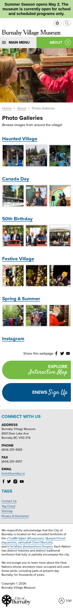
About (21, 108)
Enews (49, 392)
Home (6, 108)
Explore (34, 370)
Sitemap (7, 511)
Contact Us (9, 501)
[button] (67, 23)
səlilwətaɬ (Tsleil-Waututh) (35, 542)
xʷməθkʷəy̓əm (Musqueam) (25, 538)
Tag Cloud (8, 506)
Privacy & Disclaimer (15, 516)
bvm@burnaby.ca (13, 473)
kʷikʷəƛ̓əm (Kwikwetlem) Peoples (30, 546)
